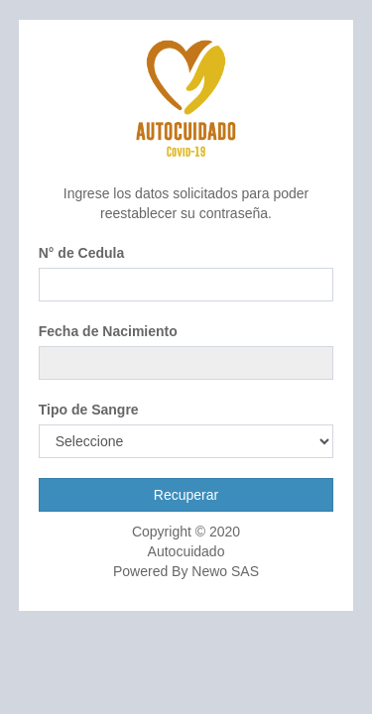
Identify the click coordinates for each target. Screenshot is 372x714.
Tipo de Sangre (89, 409)
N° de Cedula (82, 253)
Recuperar (186, 495)
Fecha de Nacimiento (108, 331)
